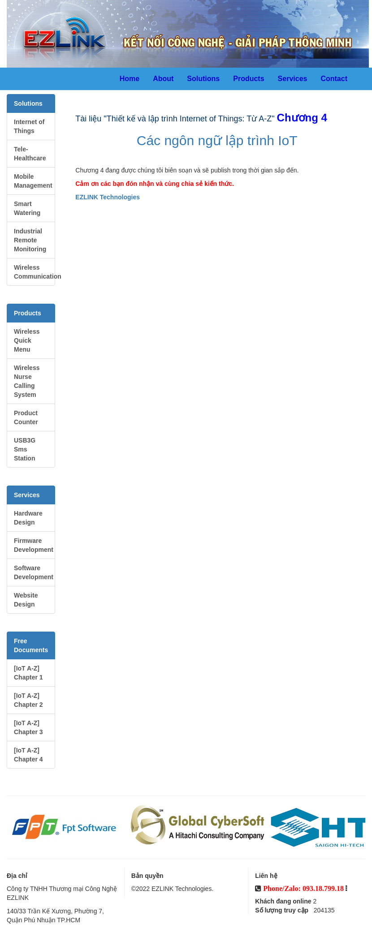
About (163, 78)
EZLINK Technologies (107, 197)
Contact (333, 78)
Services (292, 78)
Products (248, 78)
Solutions (203, 78)
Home (129, 78)
